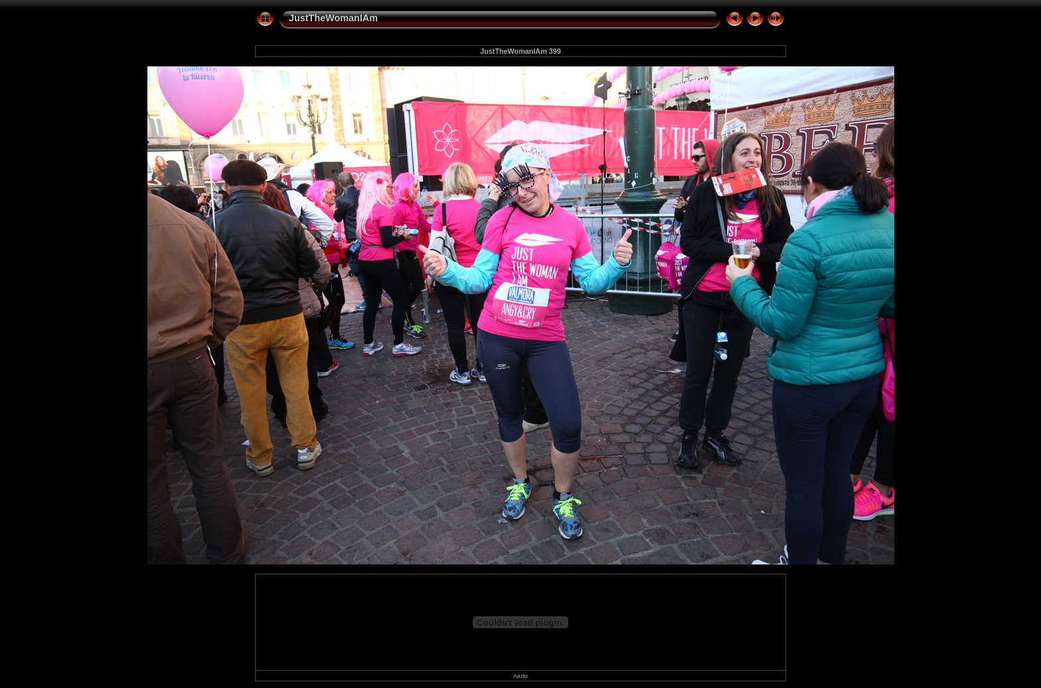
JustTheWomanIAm (333, 18)
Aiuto (520, 675)
